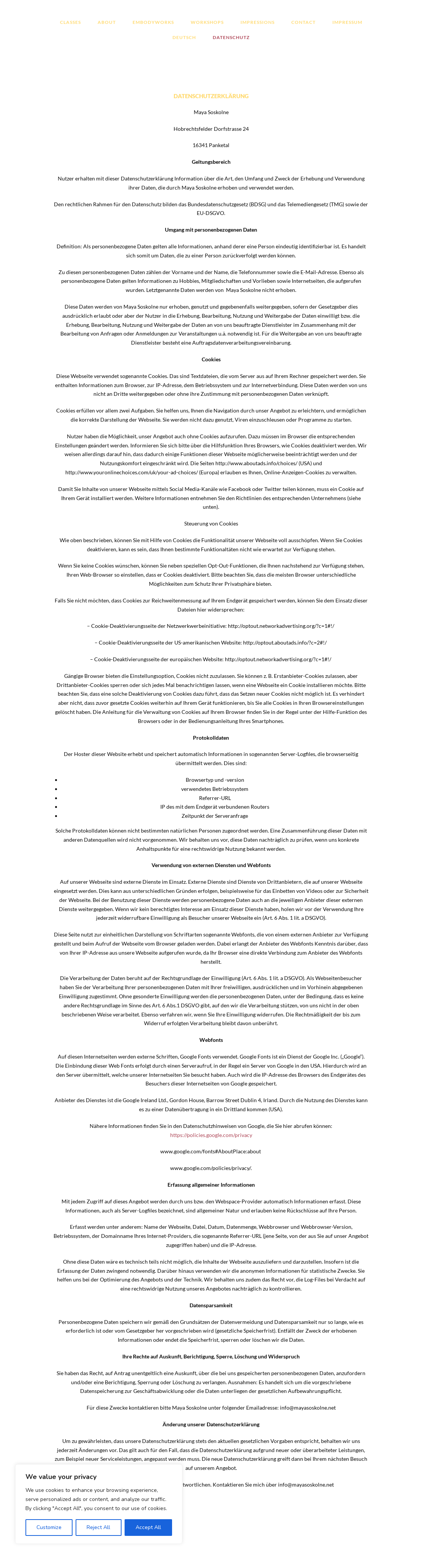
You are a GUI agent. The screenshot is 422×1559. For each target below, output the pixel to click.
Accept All (148, 1527)
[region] (98, 1504)
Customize (49, 1527)
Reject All (98, 1527)
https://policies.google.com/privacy (211, 1135)
